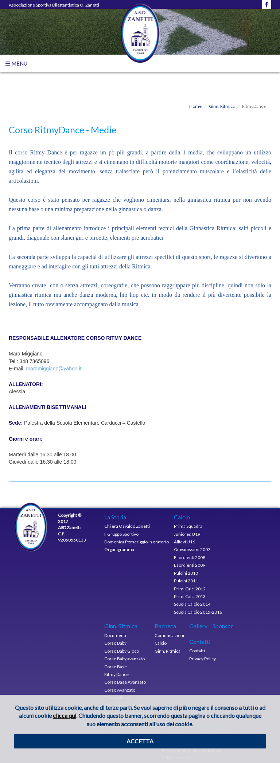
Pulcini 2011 (186, 580)
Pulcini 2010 (186, 573)
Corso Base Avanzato (125, 682)
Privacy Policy (202, 658)
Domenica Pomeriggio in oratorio (136, 541)
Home (195, 106)
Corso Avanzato (119, 690)
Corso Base (115, 666)
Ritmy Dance (116, 674)
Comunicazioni (169, 635)
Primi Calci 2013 (190, 596)
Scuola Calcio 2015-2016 (198, 612)
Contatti (197, 650)
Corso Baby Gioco (121, 651)
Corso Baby (115, 643)
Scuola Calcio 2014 (192, 604)
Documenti (115, 635)
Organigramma (119, 549)
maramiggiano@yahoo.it (53, 368)
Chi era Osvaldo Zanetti (127, 526)
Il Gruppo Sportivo (121, 534)
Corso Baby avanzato (124, 658)
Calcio (161, 643)
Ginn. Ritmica (221, 106)
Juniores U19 (187, 534)
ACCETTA (140, 741)
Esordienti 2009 (189, 565)
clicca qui (64, 715)
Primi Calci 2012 (190, 588)
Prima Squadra (188, 526)
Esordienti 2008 (189, 557)
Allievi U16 (184, 541)
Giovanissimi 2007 (192, 549)
